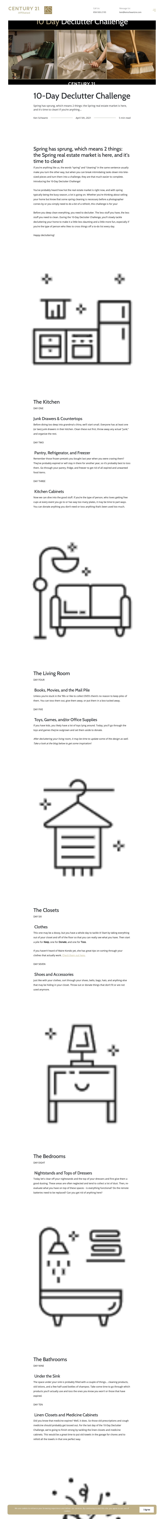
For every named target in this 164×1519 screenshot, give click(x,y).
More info (75, 1511)
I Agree (146, 1509)
